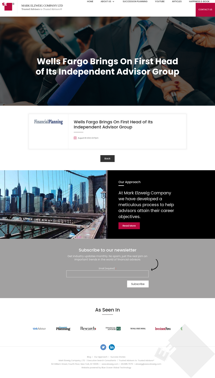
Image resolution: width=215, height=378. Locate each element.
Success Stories (118, 357)
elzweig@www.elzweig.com (148, 364)
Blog (89, 357)
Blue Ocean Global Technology (116, 367)
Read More (129, 225)
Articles (177, 1)
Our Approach (101, 357)
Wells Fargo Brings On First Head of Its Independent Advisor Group (113, 124)
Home (90, 1)
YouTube (160, 1)
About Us (106, 1)
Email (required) (107, 268)
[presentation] (87, 284)
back (107, 158)
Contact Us (205, 9)
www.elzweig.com (110, 364)
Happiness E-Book (199, 1)
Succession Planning (135, 1)
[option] (45, 328)
